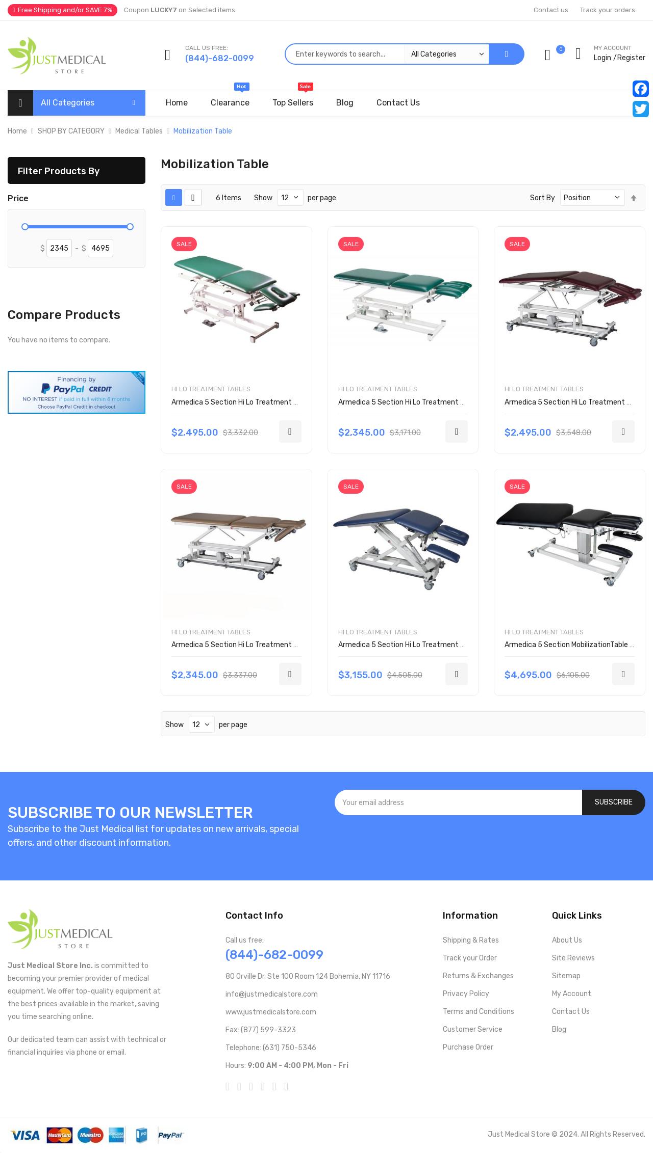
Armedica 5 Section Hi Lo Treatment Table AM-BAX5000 (431, 644)
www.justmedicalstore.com (270, 1012)
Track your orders (607, 10)
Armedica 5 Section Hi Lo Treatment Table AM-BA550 (260, 644)
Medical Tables (139, 131)
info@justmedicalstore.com (271, 994)
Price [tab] (18, 198)
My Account (571, 993)
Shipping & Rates (471, 940)
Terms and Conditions (478, 1011)
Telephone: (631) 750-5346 (270, 1047)
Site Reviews (573, 958)
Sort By (542, 198)
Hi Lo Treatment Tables (210, 389)
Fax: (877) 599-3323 (260, 1030)
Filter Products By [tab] (58, 171)
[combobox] (387, 54)
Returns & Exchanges (478, 976)
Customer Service (473, 1029)
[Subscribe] (613, 802)
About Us (567, 940)
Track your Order (470, 958)
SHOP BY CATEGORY (71, 131)
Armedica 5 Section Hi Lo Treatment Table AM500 (253, 402)
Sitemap (566, 976)
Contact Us (571, 1011)
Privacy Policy (466, 993)
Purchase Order (468, 1047)
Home (17, 131)
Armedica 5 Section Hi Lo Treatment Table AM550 (420, 402)
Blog (559, 1029)
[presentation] (490, 843)
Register (631, 57)
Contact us (551, 10)
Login (602, 57)
